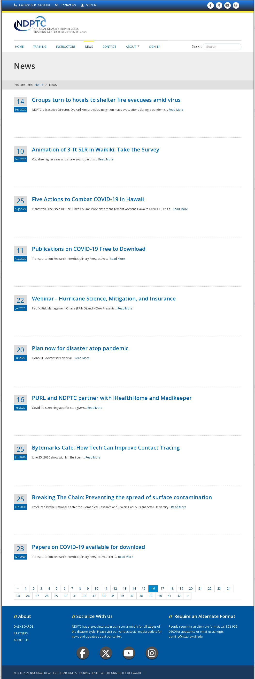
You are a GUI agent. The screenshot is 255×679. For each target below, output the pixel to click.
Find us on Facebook (210, 6)
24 (228, 588)
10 (96, 588)
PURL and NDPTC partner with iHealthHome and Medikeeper (112, 397)
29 (56, 596)
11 (106, 588)
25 (18, 596)
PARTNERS (21, 633)
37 (131, 596)
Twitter (105, 653)
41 (169, 596)
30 (65, 596)
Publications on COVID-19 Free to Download (89, 248)
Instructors (65, 47)
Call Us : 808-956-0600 (32, 5)
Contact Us (65, 5)
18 (172, 588)
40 (160, 596)
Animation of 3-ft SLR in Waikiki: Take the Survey (95, 149)
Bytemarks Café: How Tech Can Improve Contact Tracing (106, 447)
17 (162, 588)
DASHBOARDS (23, 626)
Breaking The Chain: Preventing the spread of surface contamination (122, 497)
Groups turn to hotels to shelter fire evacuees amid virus (106, 99)
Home (19, 47)
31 (75, 596)
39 (150, 596)
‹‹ (18, 588)
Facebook (82, 653)
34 (103, 596)
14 (134, 588)
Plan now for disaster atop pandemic (80, 348)
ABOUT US (21, 640)
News (89, 47)
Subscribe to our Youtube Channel (227, 6)
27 (37, 596)
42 (179, 596)
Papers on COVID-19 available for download (88, 546)
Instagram (152, 653)
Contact (109, 47)
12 (115, 588)
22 (209, 588)
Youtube (129, 653)
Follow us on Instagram (235, 6)
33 (94, 596)
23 (219, 588)
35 (113, 596)
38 (141, 596)
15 (143, 588)
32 (84, 596)
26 (28, 596)
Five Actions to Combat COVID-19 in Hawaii (88, 199)
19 (181, 588)
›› (188, 596)
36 (122, 596)
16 (153, 588)
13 (124, 588)
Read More (176, 110)
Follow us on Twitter (219, 6)
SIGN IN (88, 5)
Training (39, 47)
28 (46, 596)
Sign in (154, 47)
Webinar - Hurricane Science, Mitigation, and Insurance (104, 298)
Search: (197, 46)
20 (191, 588)
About (132, 47)
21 (200, 588)
